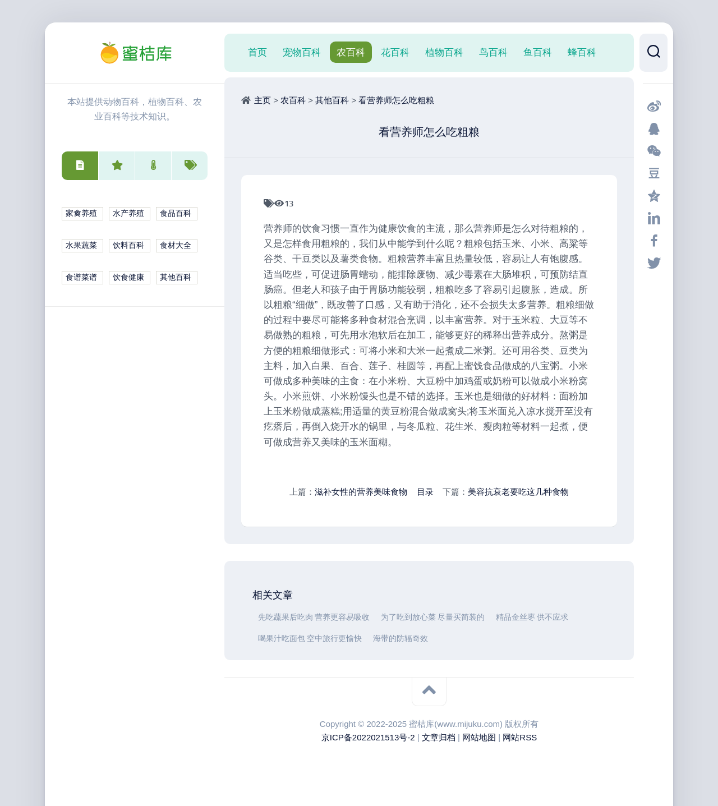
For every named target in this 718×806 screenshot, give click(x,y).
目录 (425, 491)
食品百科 (175, 213)
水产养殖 (128, 213)
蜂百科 (582, 52)
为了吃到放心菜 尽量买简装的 (433, 617)
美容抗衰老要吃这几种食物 (518, 491)
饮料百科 (128, 245)
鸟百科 (493, 52)
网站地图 (479, 737)
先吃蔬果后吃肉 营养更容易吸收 (314, 617)
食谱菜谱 (81, 277)
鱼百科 (537, 52)
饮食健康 (128, 277)
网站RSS (520, 737)
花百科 (395, 52)
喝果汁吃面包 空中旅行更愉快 (310, 638)
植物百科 (444, 52)
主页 (262, 100)
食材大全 (175, 245)
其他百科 (175, 277)
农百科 (351, 52)
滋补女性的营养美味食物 (361, 491)
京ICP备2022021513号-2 (368, 737)
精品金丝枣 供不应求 (532, 617)
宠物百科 (302, 52)
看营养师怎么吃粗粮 (396, 100)
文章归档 (438, 737)
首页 (257, 52)
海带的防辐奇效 (400, 638)
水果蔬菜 (81, 245)
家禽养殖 (81, 213)
